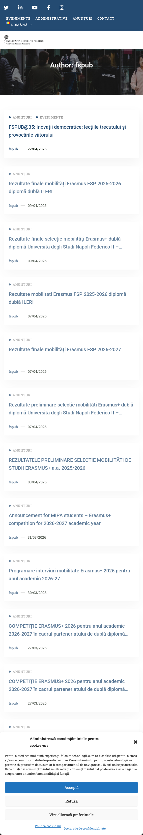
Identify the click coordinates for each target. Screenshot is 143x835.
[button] (135, 742)
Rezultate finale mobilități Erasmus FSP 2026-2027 (65, 355)
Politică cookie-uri (48, 826)
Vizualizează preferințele (71, 814)
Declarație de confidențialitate (85, 828)
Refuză (71, 801)
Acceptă (71, 787)
